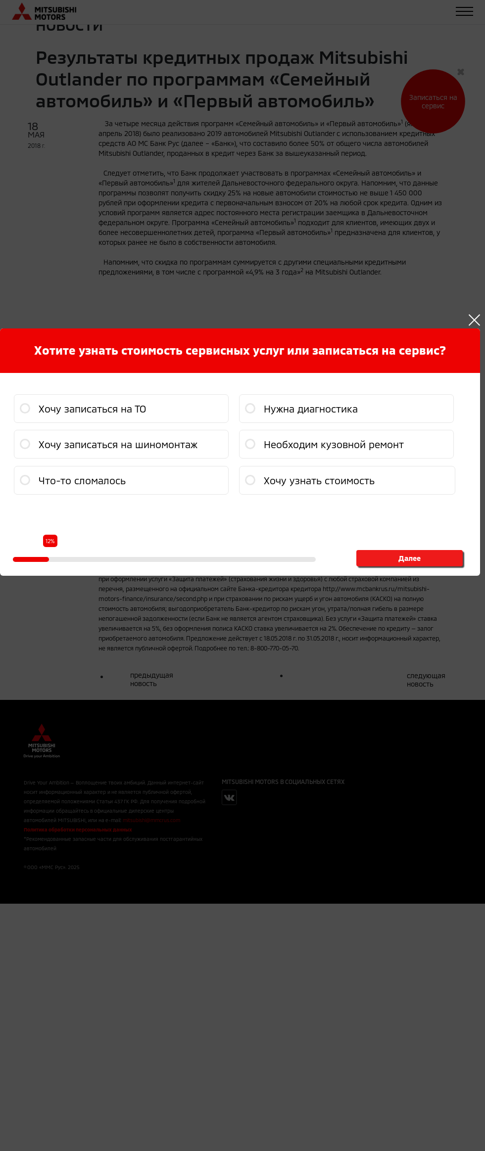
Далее (409, 557)
